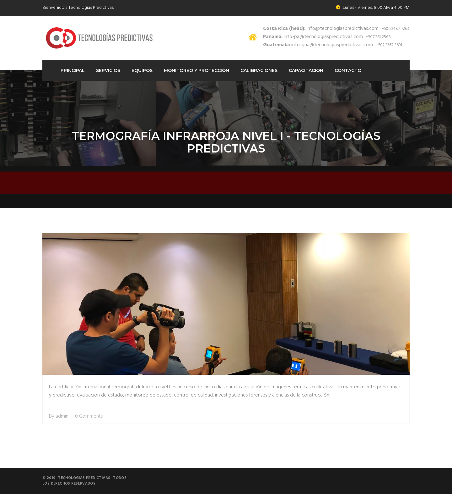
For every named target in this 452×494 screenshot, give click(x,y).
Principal (73, 70)
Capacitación (306, 70)
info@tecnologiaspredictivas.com (321, 28)
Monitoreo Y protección (196, 70)
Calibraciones (258, 70)
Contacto (348, 70)
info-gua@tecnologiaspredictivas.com (318, 44)
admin (62, 416)
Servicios (108, 70)
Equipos (142, 70)
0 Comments (89, 416)
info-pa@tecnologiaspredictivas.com (313, 36)
